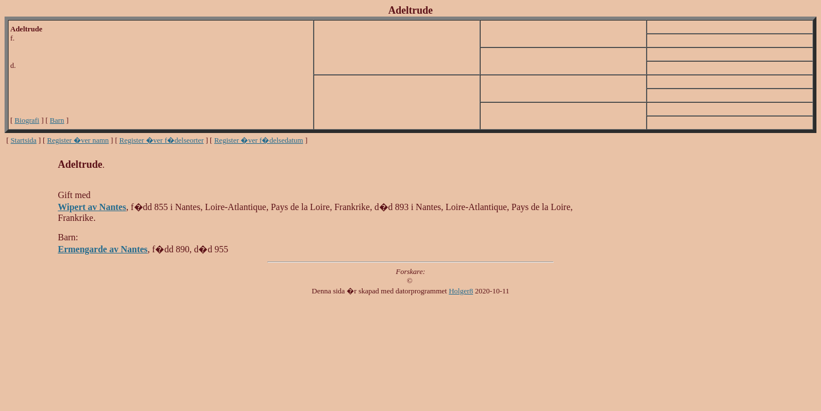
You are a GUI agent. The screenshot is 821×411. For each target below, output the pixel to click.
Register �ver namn (78, 140)
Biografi (27, 120)
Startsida (24, 140)
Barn (57, 120)
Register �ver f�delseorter (161, 140)
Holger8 (461, 291)
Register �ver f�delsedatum (258, 140)
